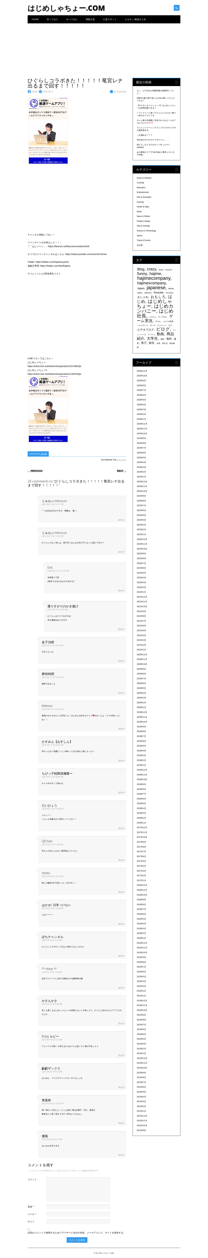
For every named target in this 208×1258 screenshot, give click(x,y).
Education (141, 187)
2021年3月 (141, 640)
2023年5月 (141, 515)
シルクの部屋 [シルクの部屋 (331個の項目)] (167, 321)
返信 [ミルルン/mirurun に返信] (120, 519)
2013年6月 (141, 1087)
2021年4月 (141, 635)
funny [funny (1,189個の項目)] (142, 273)
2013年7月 (141, 1082)
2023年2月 (141, 529)
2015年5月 (141, 976)
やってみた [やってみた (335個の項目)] (162, 317)
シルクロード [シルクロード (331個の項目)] (142, 325)
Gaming (140, 202)
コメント (32, 1179)
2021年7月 (141, 621)
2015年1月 (141, 996)
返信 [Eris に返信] (120, 590)
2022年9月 (141, 553)
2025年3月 (141, 409)
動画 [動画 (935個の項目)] (160, 334)
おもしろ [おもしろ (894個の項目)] (158, 297)
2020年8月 (141, 674)
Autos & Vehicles (144, 178)
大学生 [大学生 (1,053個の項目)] (152, 338)
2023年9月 (141, 496)
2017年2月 (141, 875)
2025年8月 (141, 385)
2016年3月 (141, 928)
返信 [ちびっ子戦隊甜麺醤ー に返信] (120, 792)
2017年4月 (141, 866)
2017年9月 (141, 842)
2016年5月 (141, 919)
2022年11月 (142, 544)
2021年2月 (141, 645)
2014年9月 (141, 1015)
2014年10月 (142, 1010)
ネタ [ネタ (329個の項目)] (170, 325)
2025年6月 (141, 395)
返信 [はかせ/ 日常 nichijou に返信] (120, 924)
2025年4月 (141, 405)
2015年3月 (141, 986)
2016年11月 (142, 890)
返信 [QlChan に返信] (120, 860)
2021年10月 (142, 606)
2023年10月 (142, 491)
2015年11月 (142, 948)
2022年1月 (141, 592)
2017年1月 (141, 880)
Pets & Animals (143, 226)
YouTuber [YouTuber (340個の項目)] (169, 293)
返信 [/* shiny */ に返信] (120, 987)
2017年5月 (141, 861)
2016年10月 (142, 895)
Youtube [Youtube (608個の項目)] (158, 292)
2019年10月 (142, 722)
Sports (140, 235)
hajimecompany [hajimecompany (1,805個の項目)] (153, 278)
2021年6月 (141, 626)
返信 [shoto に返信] (120, 892)
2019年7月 (141, 736)
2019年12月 (142, 712)
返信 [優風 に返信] (120, 1155)
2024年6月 (141, 453)
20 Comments (120, 91)
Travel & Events (143, 240)
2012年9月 (141, 1130)
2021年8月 (141, 616)
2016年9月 (141, 899)
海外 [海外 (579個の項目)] (169, 338)
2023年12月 (142, 481)
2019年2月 (141, 760)
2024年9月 (141, 438)
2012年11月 (142, 1120)
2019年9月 (141, 727)
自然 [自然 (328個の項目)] (158, 343)
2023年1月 (141, 534)
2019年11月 (142, 717)
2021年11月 (142, 602)
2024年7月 (141, 448)
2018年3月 (141, 813)
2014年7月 (141, 1025)
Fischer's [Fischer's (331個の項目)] (168, 270)
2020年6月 (141, 683)
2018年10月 (142, 779)
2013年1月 (141, 1111)
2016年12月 (142, 885)
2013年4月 (141, 1097)
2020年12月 (142, 654)
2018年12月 (142, 770)
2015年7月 (141, 967)
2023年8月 (141, 501)
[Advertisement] (104, 47)
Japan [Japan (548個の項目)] (140, 288)
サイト (31, 1221)
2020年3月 (141, 698)
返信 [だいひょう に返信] (120, 828)
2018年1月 (141, 823)
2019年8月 (141, 731)
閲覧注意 (90, 19)
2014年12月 (142, 1000)
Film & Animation (144, 197)
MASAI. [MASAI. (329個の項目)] (171, 289)
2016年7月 (141, 909)
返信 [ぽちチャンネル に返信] (120, 956)
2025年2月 (141, 414)
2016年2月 (141, 933)
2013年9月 (141, 1073)
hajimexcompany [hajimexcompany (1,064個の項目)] (151, 283)
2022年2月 (141, 587)
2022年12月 (142, 539)
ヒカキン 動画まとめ (135, 19)
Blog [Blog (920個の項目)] (140, 269)
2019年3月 (141, 755)
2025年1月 (141, 419)
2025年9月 (141, 380)
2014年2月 (141, 1049)
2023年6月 (141, 510)
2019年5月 (141, 746)
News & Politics (143, 216)
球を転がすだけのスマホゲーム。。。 (153, 140)
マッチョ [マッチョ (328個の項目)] (151, 334)
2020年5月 (141, 688)
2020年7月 (141, 678)
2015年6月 (141, 972)
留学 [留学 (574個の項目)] (151, 343)
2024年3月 (141, 467)
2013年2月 (141, 1106)
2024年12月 (142, 424)
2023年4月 (141, 520)
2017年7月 (141, 851)
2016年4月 (141, 924)
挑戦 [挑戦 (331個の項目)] (162, 339)
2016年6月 (141, 914)
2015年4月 (141, 981)
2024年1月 (141, 477)
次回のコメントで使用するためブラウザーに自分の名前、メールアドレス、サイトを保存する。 (76, 1232)
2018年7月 (141, 794)
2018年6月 (141, 799)
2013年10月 (142, 1068)
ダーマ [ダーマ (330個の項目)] (152, 325)
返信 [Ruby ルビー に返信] (120, 1055)
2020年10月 (142, 664)
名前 (31, 1206)
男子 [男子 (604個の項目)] (144, 343)
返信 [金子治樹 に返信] (120, 661)
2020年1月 (141, 707)
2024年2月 (141, 472)
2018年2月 (141, 818)
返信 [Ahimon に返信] (120, 728)
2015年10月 (142, 952)
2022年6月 (141, 568)
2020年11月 (142, 659)
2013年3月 (141, 1101)
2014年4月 (141, 1039)
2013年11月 (142, 1063)
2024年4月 (141, 462)
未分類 (43, 453)
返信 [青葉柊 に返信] (120, 1123)
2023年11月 (142, 486)
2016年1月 (141, 938)
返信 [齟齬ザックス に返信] (120, 1087)
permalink (121, 459)
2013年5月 (141, 1092)
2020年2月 (141, 703)
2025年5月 (141, 400)
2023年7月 (141, 505)
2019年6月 (141, 741)
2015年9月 (141, 957)
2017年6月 (141, 856)
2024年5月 (141, 457)
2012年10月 (142, 1125)
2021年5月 (141, 630)
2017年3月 (141, 871)
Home (35, 19)
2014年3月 (141, 1044)
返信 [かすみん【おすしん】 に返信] (120, 760)
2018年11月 (142, 775)
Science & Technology (146, 231)
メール (32, 1214)
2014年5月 (141, 1034)
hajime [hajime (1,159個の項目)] (155, 273)
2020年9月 (141, 669)
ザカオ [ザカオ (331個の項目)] (158, 321)
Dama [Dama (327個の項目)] (161, 270)
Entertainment (143, 192)
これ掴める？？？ (144, 135)
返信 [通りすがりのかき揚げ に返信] (120, 629)
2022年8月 (141, 558)
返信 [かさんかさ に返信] (120, 1023)
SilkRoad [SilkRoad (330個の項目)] (147, 293)
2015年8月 (141, 962)
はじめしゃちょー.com (66, 8)
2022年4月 (141, 577)
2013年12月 (142, 1058)
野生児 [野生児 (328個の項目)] (165, 343)
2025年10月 (142, 376)
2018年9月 (141, 784)
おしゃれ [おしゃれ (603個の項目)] (142, 297)
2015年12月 (142, 943)
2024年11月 (142, 429)
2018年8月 (141, 789)
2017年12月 (142, 827)
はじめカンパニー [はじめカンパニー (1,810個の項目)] (155, 308)
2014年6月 (141, 1029)
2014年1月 (141, 1053)
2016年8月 (141, 904)
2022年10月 (142, 549)
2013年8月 (141, 1077)
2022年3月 (141, 582)
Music (139, 211)
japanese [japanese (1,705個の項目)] (156, 287)
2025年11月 (142, 371)
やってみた (72, 19)
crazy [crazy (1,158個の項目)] (151, 269)
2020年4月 (141, 693)
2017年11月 (142, 832)
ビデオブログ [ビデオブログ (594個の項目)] (145, 329)
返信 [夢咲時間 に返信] (120, 693)
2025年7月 (141, 390)
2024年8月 (141, 443)
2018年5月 (141, 803)
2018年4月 (141, 808)
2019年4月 (141, 751)
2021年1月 (141, 650)
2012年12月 (142, 1116)
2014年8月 (141, 1020)
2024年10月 (142, 433)
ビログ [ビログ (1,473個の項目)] (163, 329)
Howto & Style (143, 207)
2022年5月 (141, 573)
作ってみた (52, 19)
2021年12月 (142, 597)
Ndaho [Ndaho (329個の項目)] (139, 293)
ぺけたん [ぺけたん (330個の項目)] (152, 317)
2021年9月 (141, 611)
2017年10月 (142, 837)
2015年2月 (141, 991)
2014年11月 (142, 1005)
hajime (35, 91)
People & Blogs (143, 221)
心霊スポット (110, 19)
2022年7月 (141, 563)
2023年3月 (141, 525)
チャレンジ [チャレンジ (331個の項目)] (161, 325)
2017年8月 (141, 847)
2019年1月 (141, 765)
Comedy (140, 183)
